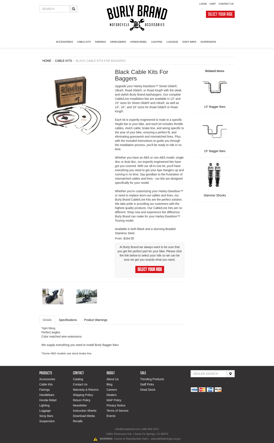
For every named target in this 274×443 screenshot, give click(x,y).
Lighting (44, 405)
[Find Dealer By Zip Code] (209, 373)
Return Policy (81, 400)
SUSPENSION (208, 42)
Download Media (84, 416)
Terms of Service (117, 410)
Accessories (47, 379)
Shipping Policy (83, 395)
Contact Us (80, 384)
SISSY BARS (189, 42)
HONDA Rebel (138, 42)
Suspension (47, 421)
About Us (113, 379)
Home (46, 60)
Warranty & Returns (86, 389)
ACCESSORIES (64, 42)
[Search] (230, 373)
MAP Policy (114, 400)
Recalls (78, 421)
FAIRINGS (100, 42)
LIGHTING (156, 42)
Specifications (68, 320)
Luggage (45, 410)
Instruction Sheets (84, 410)
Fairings (44, 389)
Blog (109, 384)
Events (111, 416)
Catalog (78, 379)
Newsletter (80, 405)
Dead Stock (147, 389)
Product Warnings (95, 320)
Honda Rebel (48, 400)
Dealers (112, 395)
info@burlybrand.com (127, 429)
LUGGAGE (172, 42)
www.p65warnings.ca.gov (166, 438)
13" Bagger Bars (214, 106)
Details (47, 320)
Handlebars (118, 42)
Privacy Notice (116, 405)
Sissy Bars (46, 416)
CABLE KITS (84, 42)
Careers (112, 389)
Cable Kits (46, 384)
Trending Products (152, 379)
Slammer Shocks (215, 195)
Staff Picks (147, 384)
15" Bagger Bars (214, 151)
